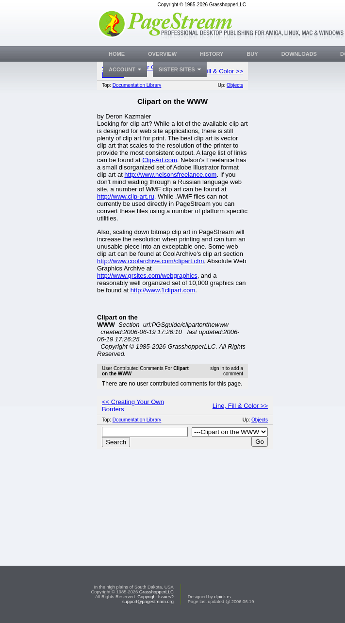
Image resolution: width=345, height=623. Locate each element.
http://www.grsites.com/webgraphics (147, 275)
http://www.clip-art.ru (125, 196)
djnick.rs (222, 596)
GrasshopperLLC (156, 591)
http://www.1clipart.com (163, 290)
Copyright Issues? (155, 596)
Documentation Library (137, 85)
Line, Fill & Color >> (215, 71)
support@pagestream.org (148, 601)
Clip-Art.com (159, 160)
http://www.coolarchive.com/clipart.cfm (150, 261)
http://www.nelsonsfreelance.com (170, 174)
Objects (235, 85)
